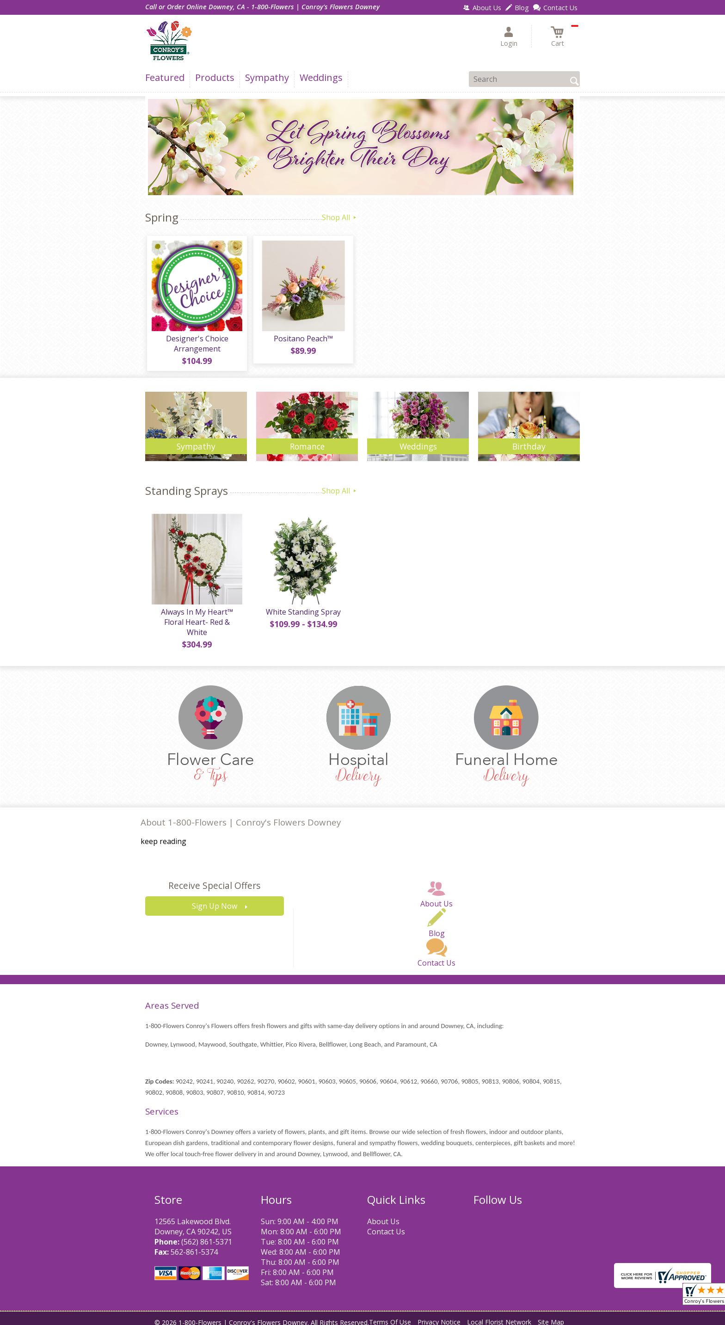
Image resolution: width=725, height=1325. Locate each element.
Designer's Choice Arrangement (196, 345)
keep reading (163, 835)
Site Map (551, 1315)
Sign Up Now (214, 900)
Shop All (340, 217)
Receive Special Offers (214, 879)
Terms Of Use (390, 1315)
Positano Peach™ (302, 340)
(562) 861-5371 (206, 1235)
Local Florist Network (499, 1315)
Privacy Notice (439, 1315)
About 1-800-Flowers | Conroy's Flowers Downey (241, 815)
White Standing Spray (302, 615)
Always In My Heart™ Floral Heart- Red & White (196, 620)
